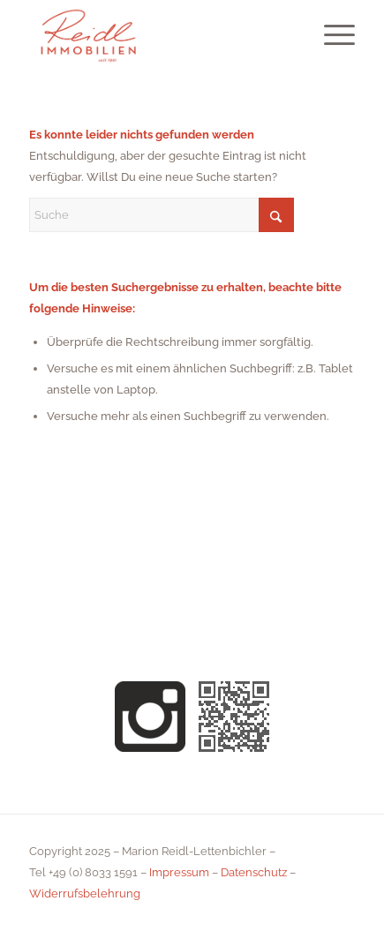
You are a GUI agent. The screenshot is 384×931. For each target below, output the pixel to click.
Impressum (179, 872)
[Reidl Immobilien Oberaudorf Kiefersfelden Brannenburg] (159, 35)
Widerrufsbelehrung (84, 893)
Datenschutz (254, 872)
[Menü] (330, 35)
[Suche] (161, 215)
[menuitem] (330, 35)
